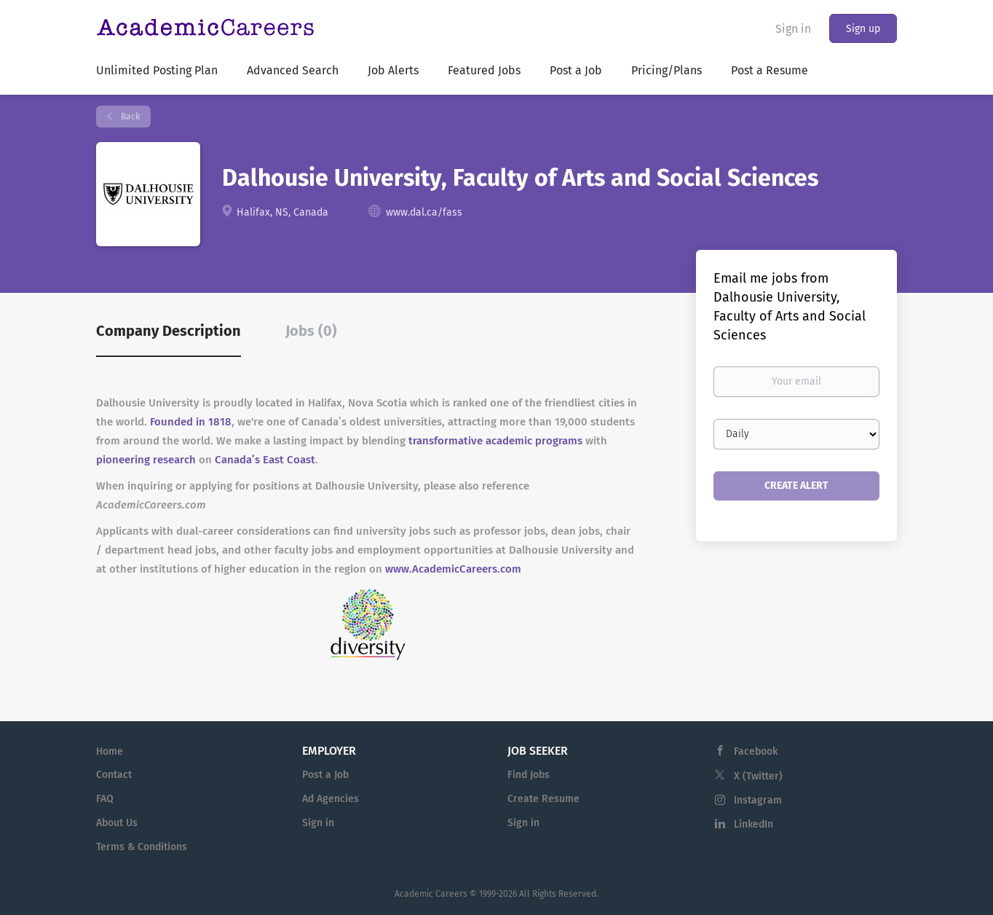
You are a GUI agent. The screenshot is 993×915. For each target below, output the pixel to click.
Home (109, 751)
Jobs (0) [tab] (311, 330)
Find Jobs (528, 775)
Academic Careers (431, 894)
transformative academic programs (495, 440)
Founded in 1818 (191, 421)
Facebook (756, 751)
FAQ (105, 799)
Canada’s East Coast (265, 459)
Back (129, 116)
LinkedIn (753, 824)
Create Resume (543, 799)
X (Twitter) (758, 776)
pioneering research (146, 459)
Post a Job (325, 775)
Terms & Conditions (141, 847)
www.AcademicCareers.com (453, 569)
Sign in (793, 29)
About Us (117, 823)
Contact (114, 775)
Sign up (863, 29)
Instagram (758, 800)
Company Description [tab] (168, 330)
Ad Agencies (330, 799)
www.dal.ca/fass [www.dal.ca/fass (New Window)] (424, 212)
